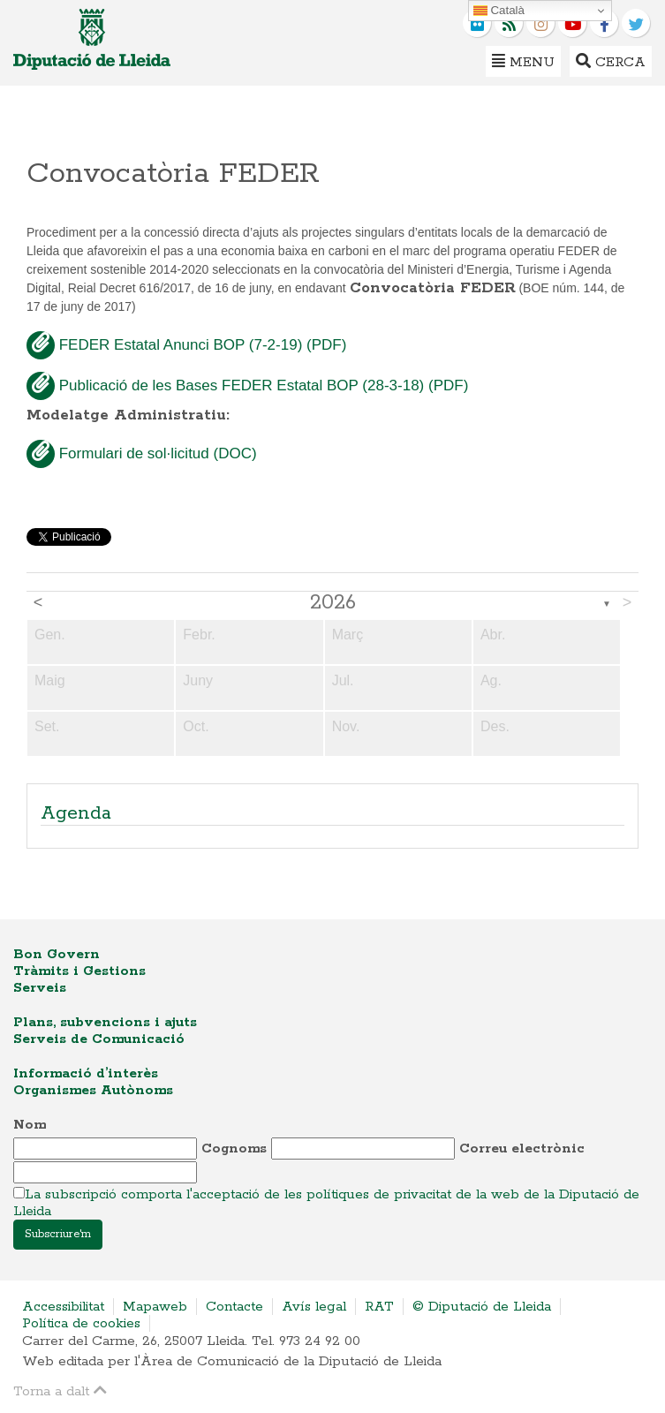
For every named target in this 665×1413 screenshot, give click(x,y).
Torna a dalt (60, 1390)
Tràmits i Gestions (79, 971)
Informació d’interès (85, 1073)
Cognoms (234, 1148)
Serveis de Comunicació (99, 1039)
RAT (379, 1306)
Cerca (611, 61)
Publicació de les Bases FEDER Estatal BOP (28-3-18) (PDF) (247, 386)
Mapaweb (155, 1306)
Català (499, 11)
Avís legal (314, 1306)
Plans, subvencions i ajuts (105, 1022)
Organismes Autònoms (93, 1090)
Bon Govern (56, 954)
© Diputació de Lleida (481, 1306)
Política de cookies (81, 1323)
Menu (523, 61)
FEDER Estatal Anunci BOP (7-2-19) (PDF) (186, 345)
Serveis (39, 987)
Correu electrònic (522, 1148)
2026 (333, 603)
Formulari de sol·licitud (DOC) (141, 454)
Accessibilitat (63, 1306)
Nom (29, 1124)
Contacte (234, 1306)
